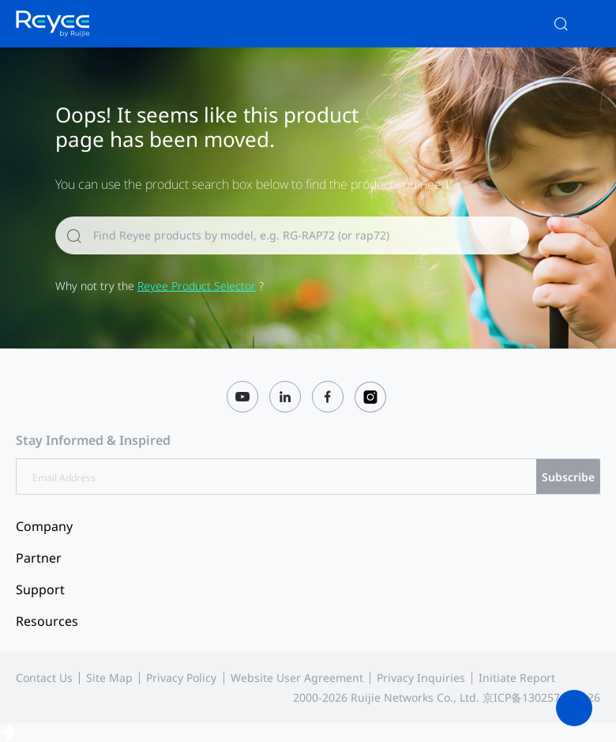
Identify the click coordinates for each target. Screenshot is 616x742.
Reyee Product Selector (196, 285)
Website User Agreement (297, 677)
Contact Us (44, 677)
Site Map (109, 677)
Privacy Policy (181, 677)
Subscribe (568, 476)
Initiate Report (517, 677)
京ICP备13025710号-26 (541, 697)
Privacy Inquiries (421, 677)
